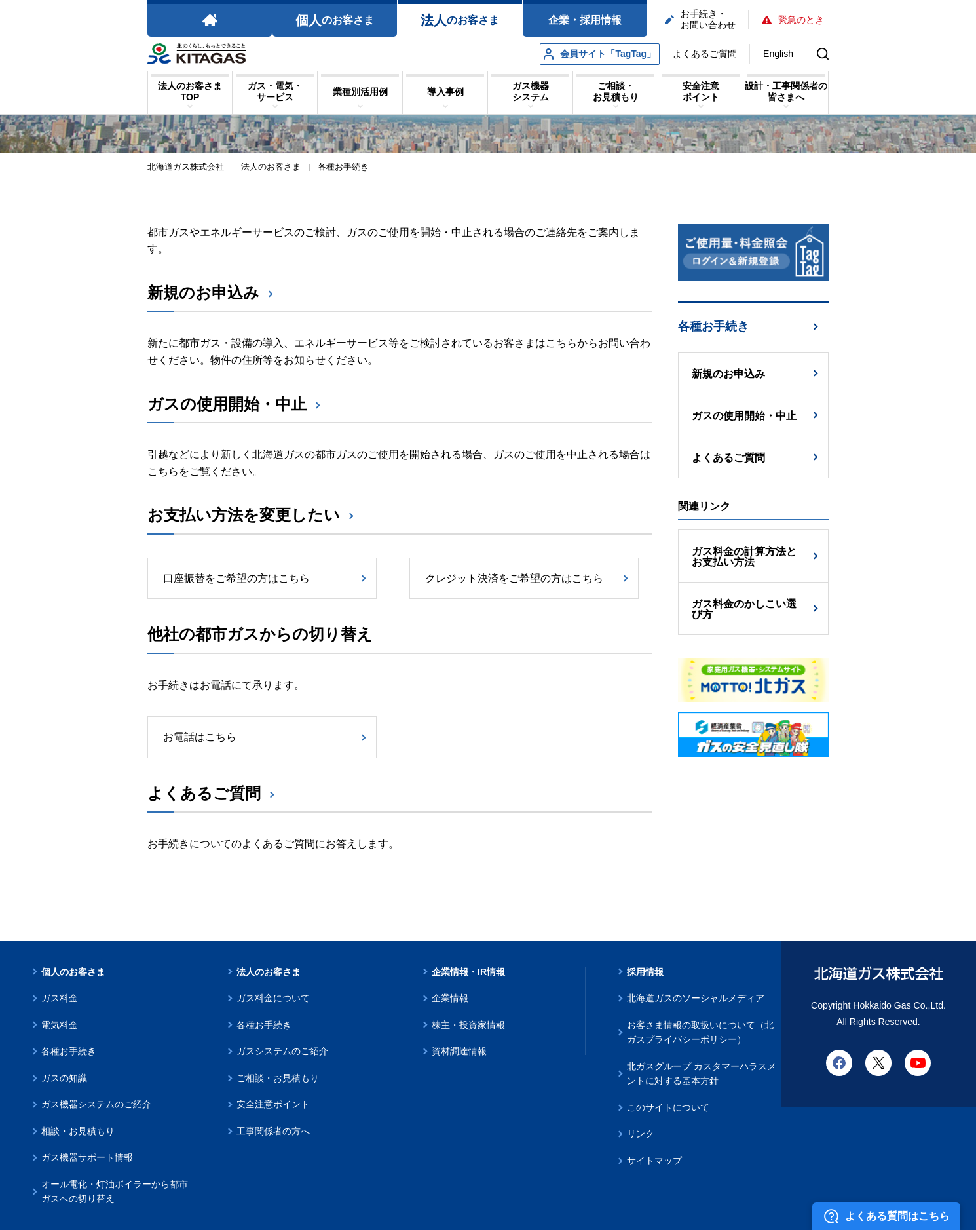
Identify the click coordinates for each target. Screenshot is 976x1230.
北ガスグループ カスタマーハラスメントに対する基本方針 (701, 1073)
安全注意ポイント (273, 1104)
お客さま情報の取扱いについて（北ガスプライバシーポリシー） (700, 1032)
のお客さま (334, 20)
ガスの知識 (64, 1078)
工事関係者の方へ (273, 1131)
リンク (640, 1133)
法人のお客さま (268, 972)
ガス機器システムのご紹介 (96, 1104)
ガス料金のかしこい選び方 (744, 609)
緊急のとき (793, 19)
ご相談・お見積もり (277, 1078)
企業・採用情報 (585, 20)
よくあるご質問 (705, 53)
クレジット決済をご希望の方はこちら (514, 578)
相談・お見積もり (78, 1131)
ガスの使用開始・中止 (227, 404)
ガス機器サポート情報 (87, 1157)
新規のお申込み (203, 292)
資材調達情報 (459, 1051)
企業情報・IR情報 (468, 972)
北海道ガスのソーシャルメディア (695, 998)
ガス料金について (273, 998)
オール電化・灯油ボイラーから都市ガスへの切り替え (114, 1191)
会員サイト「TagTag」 (600, 54)
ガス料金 (59, 998)
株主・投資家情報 (468, 1025)
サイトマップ (654, 1160)
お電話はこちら (199, 736)
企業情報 (450, 998)
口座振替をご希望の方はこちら (236, 578)
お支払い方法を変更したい (243, 515)
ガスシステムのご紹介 (282, 1051)
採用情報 (645, 972)
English (778, 53)
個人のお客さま (73, 972)
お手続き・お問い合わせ (700, 19)
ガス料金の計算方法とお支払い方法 (744, 556)
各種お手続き (713, 326)
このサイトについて (668, 1107)
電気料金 (59, 1025)
